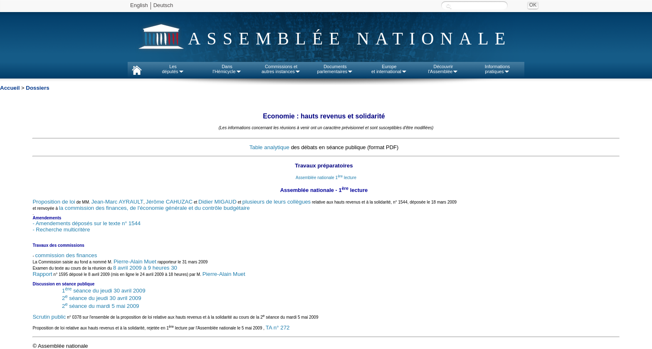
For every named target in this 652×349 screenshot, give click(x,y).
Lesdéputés (173, 69)
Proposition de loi (53, 202)
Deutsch (163, 5)
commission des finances (66, 255)
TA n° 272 (278, 328)
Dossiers (37, 88)
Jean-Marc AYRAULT (117, 202)
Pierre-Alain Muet (135, 261)
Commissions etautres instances (281, 69)
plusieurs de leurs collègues (276, 202)
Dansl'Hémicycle (226, 69)
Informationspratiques (497, 69)
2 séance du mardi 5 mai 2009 (100, 306)
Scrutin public (49, 317)
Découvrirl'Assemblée (443, 69)
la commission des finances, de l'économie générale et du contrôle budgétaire (154, 208)
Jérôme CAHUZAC (169, 202)
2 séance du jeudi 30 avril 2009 (101, 298)
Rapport (42, 274)
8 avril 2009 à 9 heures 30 (145, 268)
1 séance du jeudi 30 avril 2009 (104, 291)
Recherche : (448, 6)
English (139, 5)
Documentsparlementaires (335, 69)
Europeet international (389, 69)
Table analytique (269, 147)
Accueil (10, 88)
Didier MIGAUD (217, 202)
